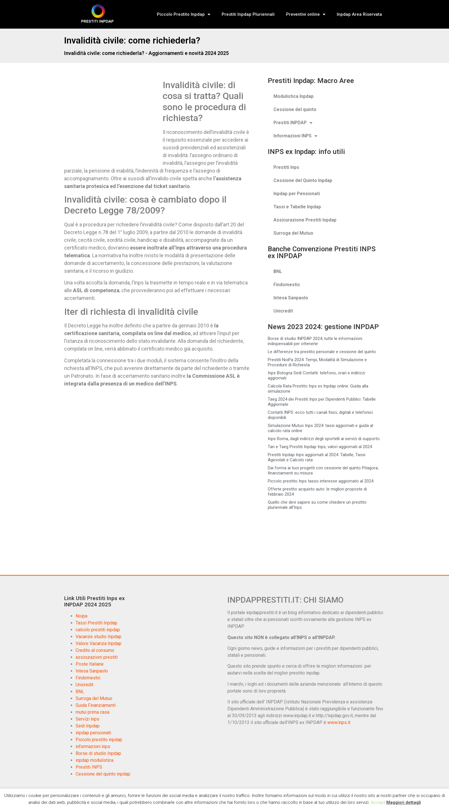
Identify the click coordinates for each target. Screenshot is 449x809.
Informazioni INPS (295, 136)
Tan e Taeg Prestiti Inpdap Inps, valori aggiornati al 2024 (320, 446)
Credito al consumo (95, 650)
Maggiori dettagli (403, 802)
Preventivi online (305, 14)
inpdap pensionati (93, 732)
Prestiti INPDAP (292, 123)
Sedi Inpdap (88, 726)
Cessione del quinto (294, 109)
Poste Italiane (90, 664)
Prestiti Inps (286, 167)
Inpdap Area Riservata (359, 14)
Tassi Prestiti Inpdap (96, 623)
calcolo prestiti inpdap (98, 629)
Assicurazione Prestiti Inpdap (304, 220)
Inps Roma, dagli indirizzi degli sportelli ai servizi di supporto (324, 438)
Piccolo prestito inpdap (99, 739)
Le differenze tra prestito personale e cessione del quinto (322, 351)
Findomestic (286, 284)
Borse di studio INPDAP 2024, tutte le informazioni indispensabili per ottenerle (315, 341)
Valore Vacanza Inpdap (98, 643)
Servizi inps (87, 719)
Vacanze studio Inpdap (98, 636)
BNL (277, 271)
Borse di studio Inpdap (98, 753)
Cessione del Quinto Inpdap (302, 180)
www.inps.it (338, 722)
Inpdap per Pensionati (296, 193)
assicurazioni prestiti (97, 657)
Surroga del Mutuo (293, 233)
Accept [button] (378, 802)
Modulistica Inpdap (293, 96)
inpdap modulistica (94, 760)
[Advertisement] (112, 122)
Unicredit (283, 311)
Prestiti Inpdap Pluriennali (248, 14)
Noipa (81, 616)
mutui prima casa (92, 712)
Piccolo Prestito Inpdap (183, 14)
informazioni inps (93, 746)
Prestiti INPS (89, 767)
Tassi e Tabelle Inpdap (297, 206)
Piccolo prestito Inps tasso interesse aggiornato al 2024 (320, 481)
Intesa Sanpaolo (290, 297)
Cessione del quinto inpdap (103, 774)
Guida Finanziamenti (96, 705)
